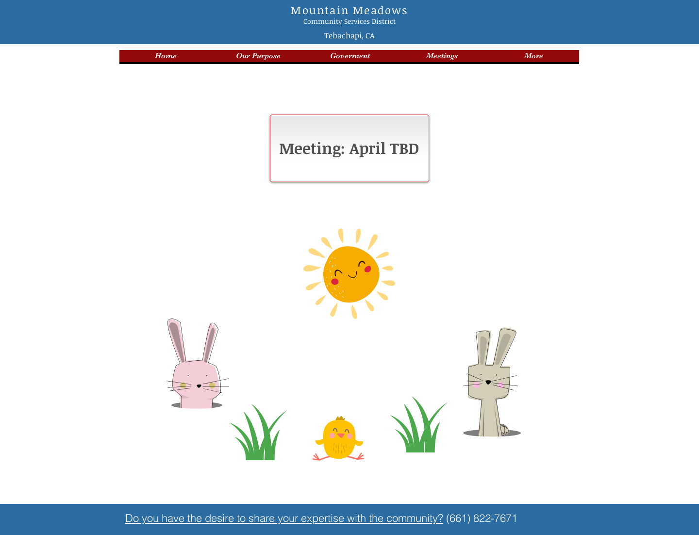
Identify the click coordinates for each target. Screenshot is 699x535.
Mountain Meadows (349, 9)
